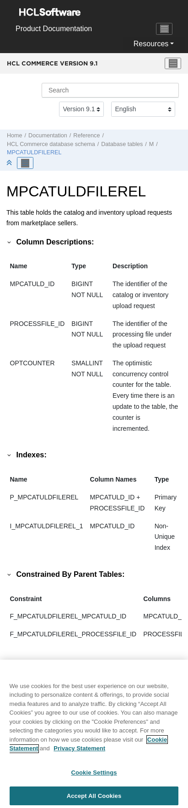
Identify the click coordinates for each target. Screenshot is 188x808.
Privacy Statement (79, 751)
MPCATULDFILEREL (34, 152)
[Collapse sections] (10, 163)
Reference (86, 135)
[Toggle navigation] (164, 29)
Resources (151, 44)
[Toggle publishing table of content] (25, 163)
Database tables (122, 144)
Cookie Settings (94, 775)
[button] (9, 242)
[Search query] (110, 90)
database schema (51, 144)
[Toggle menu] (173, 64)
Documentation (47, 135)
